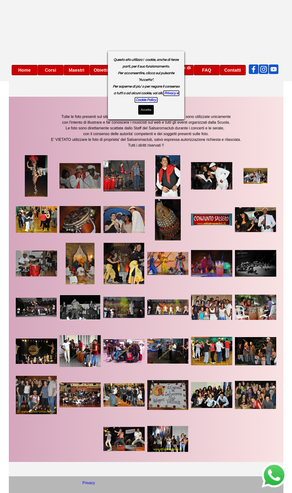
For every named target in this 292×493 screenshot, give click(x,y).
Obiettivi (102, 70)
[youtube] (273, 69)
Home (24, 70)
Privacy (88, 483)
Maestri (76, 70)
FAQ (206, 70)
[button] (36, 176)
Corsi (50, 70)
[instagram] (263, 69)
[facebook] (253, 69)
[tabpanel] (146, 124)
